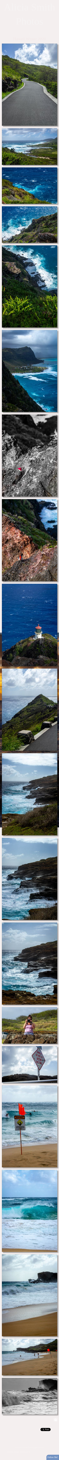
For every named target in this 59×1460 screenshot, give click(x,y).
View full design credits (36, 1455)
